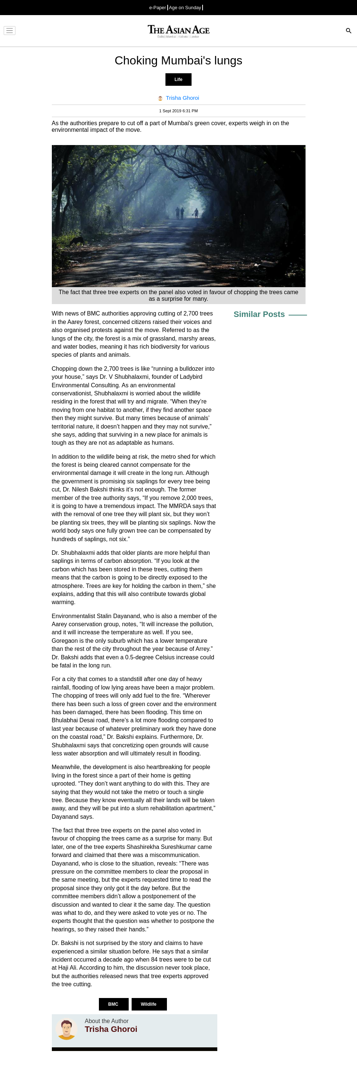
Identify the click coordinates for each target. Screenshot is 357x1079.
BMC (113, 1004)
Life (178, 79)
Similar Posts (259, 314)
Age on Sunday (185, 7)
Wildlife (149, 1004)
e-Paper (157, 7)
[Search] (349, 31)
